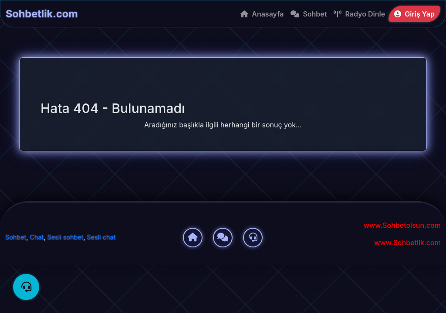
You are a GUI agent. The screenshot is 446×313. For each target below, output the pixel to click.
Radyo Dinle (359, 14)
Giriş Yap (414, 14)
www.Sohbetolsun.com (402, 225)
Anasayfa (262, 14)
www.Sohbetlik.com (407, 242)
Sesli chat (101, 237)
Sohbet (309, 14)
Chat (37, 237)
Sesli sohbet (65, 237)
